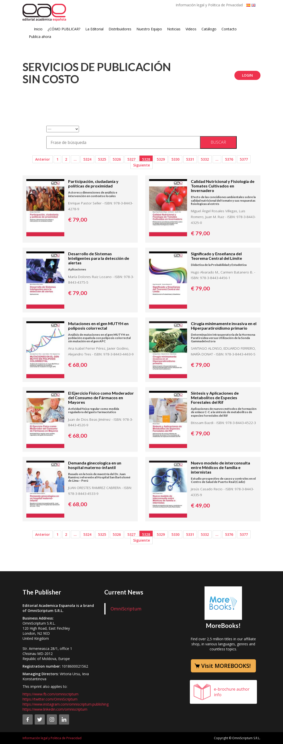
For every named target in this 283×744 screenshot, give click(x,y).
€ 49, (200, 505)
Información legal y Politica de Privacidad (209, 5)
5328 (146, 159)
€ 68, (77, 365)
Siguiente (141, 165)
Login (247, 75)
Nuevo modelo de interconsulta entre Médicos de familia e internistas (220, 467)
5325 (102, 159)
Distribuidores (120, 29)
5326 (117, 159)
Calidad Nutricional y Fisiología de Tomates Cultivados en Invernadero (222, 186)
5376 (229, 159)
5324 (87, 159)
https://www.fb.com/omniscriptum (50, 694)
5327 (131, 159)
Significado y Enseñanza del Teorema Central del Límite (216, 256)
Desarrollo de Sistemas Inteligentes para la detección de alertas (98, 258)
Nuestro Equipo (149, 29)
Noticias (173, 29)
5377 (244, 159)
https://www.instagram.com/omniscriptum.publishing (66, 704)
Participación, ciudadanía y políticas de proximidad (93, 183)
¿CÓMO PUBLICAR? (64, 29)
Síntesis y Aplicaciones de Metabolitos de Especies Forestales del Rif (215, 398)
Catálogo (208, 29)
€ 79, (77, 219)
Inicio (38, 29)
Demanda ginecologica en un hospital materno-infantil (94, 465)
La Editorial (94, 29)
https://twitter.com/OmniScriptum (50, 699)
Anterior (42, 159)
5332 (205, 159)
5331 (190, 159)
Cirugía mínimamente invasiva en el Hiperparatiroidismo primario (223, 325)
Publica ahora (40, 36)
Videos (191, 29)
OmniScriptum (126, 609)
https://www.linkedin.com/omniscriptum (55, 709)
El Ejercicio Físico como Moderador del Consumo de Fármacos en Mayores (101, 398)
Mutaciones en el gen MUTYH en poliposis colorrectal (98, 325)
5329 (161, 159)
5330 (175, 159)
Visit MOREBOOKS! (226, 665)
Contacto (229, 29)
